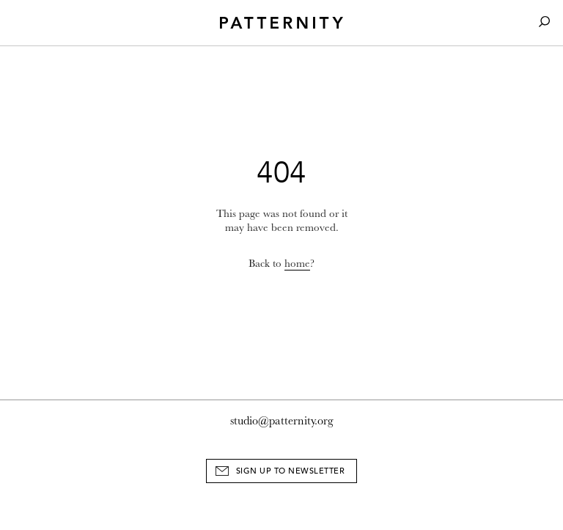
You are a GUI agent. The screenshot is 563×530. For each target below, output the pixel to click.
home (297, 263)
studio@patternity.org (282, 420)
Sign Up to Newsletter (290, 471)
